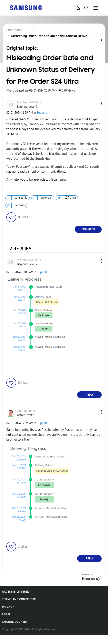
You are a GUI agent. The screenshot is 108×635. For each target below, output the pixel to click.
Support (42, 112)
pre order (46, 197)
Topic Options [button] (94, 40)
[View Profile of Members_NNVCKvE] (29, 102)
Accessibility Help (16, 591)
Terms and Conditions (19, 599)
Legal (6, 614)
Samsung (20, 205)
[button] (94, 103)
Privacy (8, 607)
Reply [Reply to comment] (90, 394)
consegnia (20, 197)
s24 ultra (70, 197)
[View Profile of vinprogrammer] (27, 411)
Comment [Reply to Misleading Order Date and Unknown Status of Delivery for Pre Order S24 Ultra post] (88, 229)
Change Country (15, 622)
